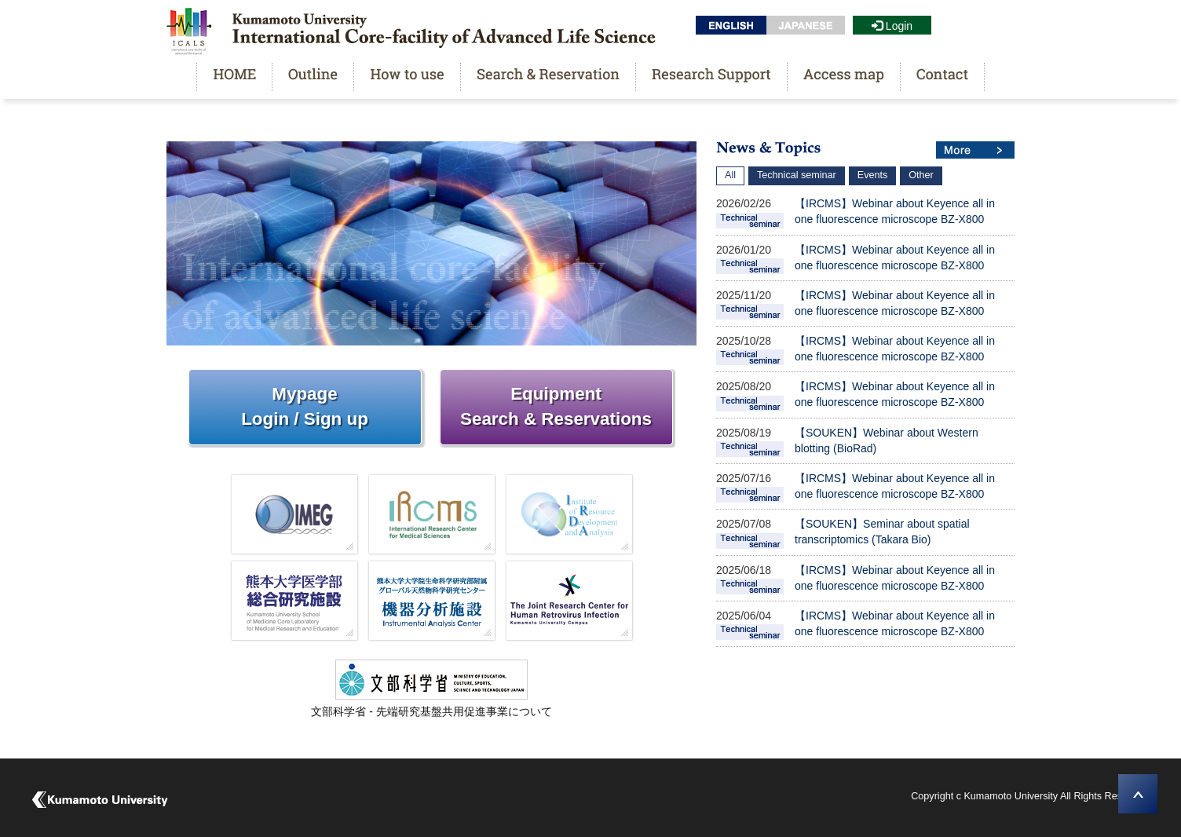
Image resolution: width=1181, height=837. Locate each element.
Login (892, 26)
